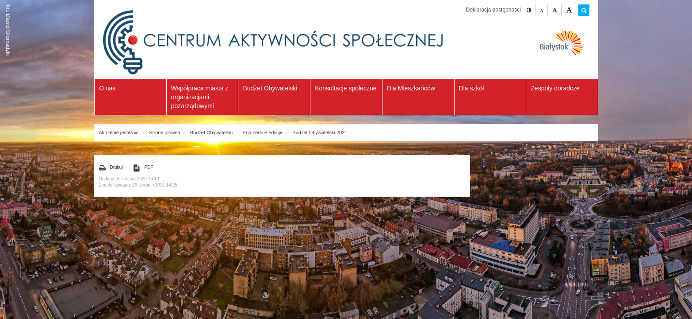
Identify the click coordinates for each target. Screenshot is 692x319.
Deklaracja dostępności (493, 10)
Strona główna (164, 132)
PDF (143, 167)
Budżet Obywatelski (211, 132)
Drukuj (111, 167)
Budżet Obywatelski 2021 (319, 132)
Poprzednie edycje (263, 132)
